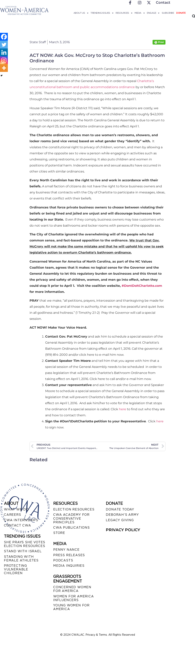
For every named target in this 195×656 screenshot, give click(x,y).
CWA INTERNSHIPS (21, 520)
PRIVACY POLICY (123, 529)
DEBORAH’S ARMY (122, 515)
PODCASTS (63, 560)
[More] (4, 68)
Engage (153, 12)
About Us (81, 12)
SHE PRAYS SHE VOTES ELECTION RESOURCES (24, 544)
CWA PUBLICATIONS (71, 527)
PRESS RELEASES (69, 555)
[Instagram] (4, 60)
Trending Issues (102, 12)
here (122, 409)
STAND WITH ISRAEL (23, 551)
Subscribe (168, 13)
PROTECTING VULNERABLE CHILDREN (16, 569)
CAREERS (12, 515)
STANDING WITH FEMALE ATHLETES (21, 558)
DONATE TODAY (120, 509)
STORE (59, 533)
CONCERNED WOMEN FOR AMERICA (72, 589)
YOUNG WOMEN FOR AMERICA (71, 607)
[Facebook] (4, 37)
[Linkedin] (4, 52)
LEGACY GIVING (120, 520)
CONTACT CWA (17, 525)
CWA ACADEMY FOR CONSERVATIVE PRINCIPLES (71, 518)
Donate (180, 13)
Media (140, 12)
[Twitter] (4, 44)
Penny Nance (66, 549)
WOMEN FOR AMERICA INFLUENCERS (73, 598)
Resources (124, 12)
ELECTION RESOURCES (73, 509)
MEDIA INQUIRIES (68, 566)
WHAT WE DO (16, 509)
